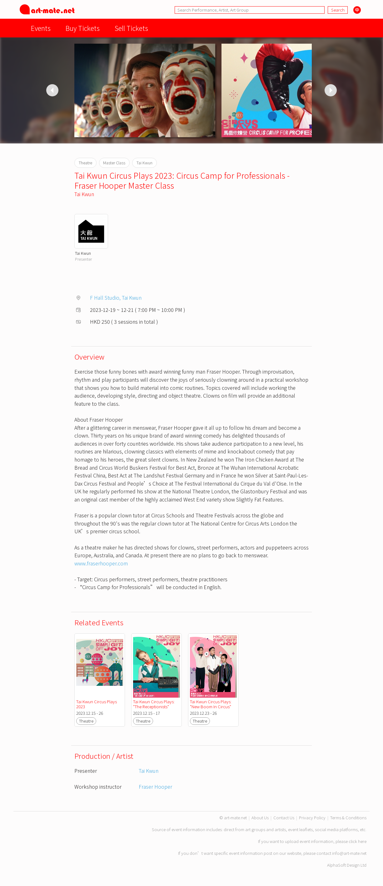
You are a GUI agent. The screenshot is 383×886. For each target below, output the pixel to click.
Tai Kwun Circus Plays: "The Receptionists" (154, 704)
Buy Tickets (83, 28)
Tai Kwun (84, 194)
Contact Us (283, 818)
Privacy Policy (312, 818)
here (362, 841)
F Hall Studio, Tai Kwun (116, 297)
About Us (260, 818)
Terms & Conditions (348, 818)
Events (41, 28)
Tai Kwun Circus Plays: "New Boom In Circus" (211, 704)
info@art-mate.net (349, 853)
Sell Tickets (131, 28)
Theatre (86, 721)
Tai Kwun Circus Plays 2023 (97, 704)
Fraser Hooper (155, 786)
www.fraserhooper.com (101, 563)
